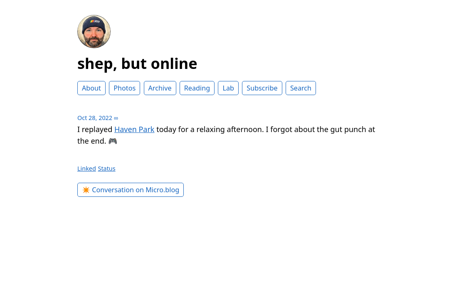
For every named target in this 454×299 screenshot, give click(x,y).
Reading (197, 88)
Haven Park (134, 129)
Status (107, 168)
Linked (86, 168)
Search (300, 88)
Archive (160, 88)
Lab (228, 88)
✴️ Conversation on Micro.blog (130, 189)
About (91, 88)
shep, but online (137, 63)
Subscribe (262, 88)
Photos (125, 88)
